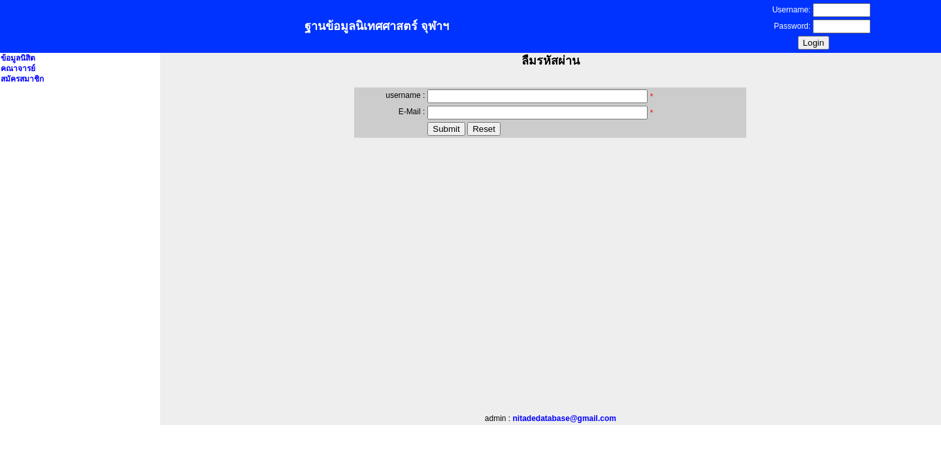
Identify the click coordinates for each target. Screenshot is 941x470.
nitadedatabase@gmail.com (564, 418)
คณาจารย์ (18, 68)
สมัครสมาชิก (22, 79)
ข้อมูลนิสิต (18, 58)
